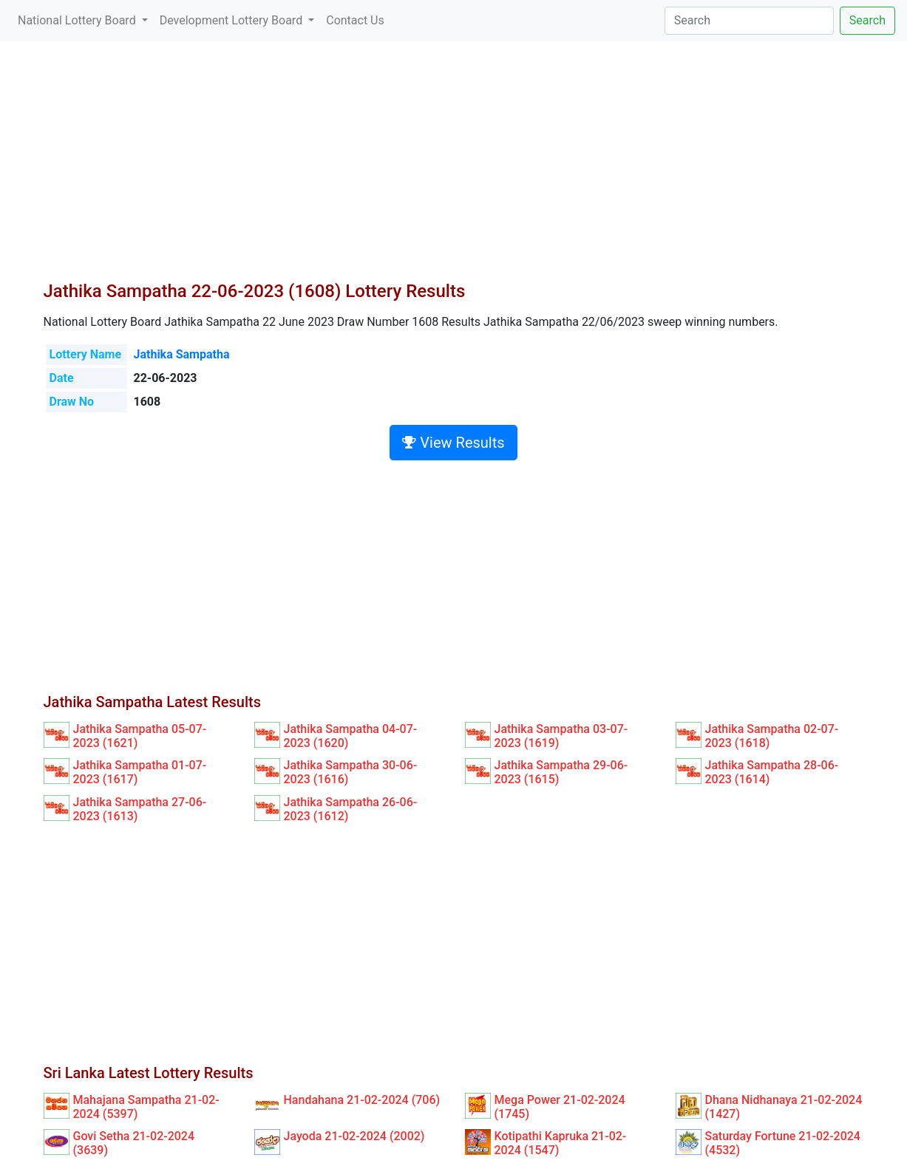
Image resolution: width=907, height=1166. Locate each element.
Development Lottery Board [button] (232, 20)
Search (867, 20)
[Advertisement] (454, 170)
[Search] (749, 21)
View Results (453, 442)
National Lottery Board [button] (78, 20)
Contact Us (355, 20)
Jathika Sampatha (182, 354)
